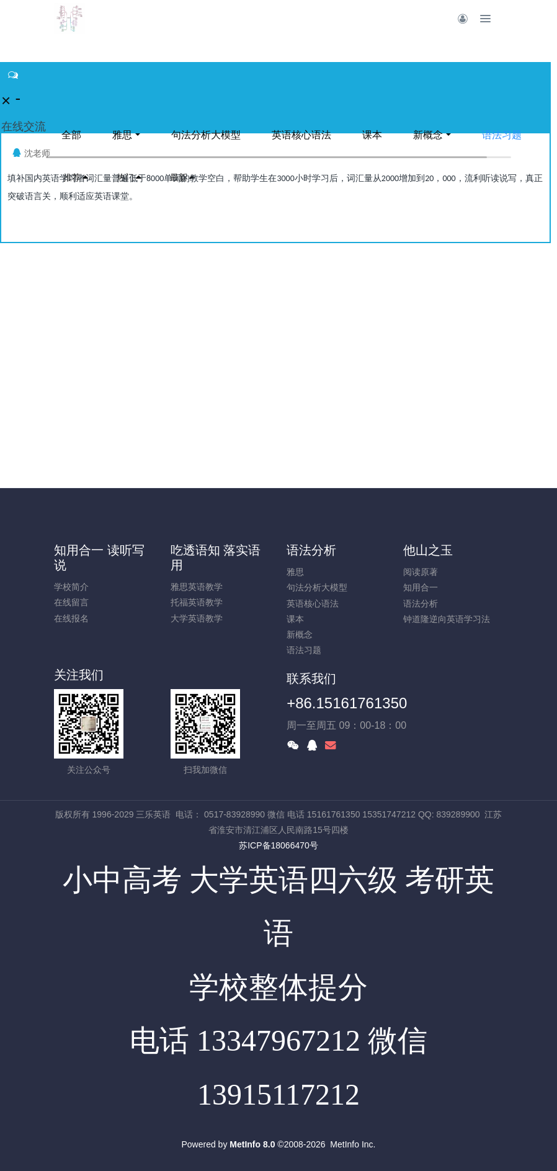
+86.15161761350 (347, 703)
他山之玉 (428, 550)
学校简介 (71, 587)
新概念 (428, 135)
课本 (372, 135)
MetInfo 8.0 (252, 1144)
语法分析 (311, 550)
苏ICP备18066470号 (278, 845)
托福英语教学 (197, 602)
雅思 (122, 135)
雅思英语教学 (197, 587)
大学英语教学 (197, 618)
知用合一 (420, 587)
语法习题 (502, 135)
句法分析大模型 (206, 135)
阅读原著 (420, 572)
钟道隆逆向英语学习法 (446, 619)
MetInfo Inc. (352, 1144)
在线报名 (71, 618)
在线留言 (71, 602)
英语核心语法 (301, 135)
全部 (71, 135)
